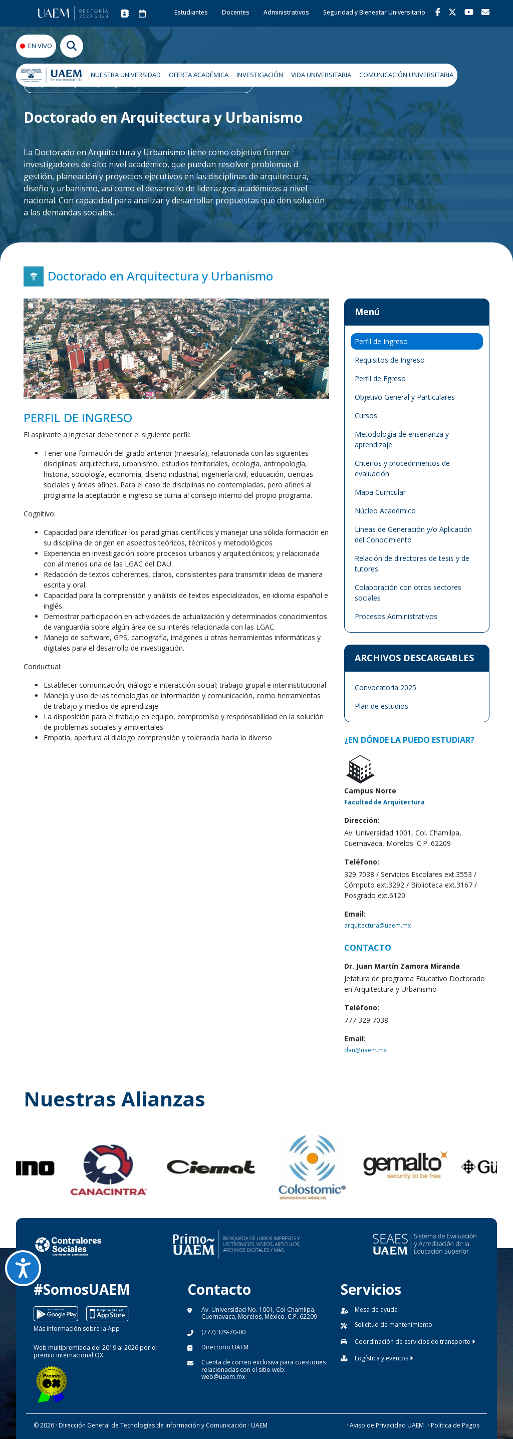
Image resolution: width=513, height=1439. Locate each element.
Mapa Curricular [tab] (380, 492)
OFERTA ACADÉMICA (198, 74)
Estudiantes (191, 12)
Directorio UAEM (224, 1347)
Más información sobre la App (77, 1328)
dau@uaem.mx (365, 1050)
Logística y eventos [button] (384, 1358)
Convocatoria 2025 (385, 687)
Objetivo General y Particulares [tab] (405, 397)
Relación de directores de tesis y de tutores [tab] (412, 563)
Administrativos (286, 12)
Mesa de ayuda (376, 1309)
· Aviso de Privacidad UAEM (385, 1425)
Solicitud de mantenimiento (393, 1324)
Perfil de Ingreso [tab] (381, 341)
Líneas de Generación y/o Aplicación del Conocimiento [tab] (413, 534)
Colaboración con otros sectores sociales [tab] (408, 593)
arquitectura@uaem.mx (377, 925)
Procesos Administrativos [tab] (396, 616)
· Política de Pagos (453, 1425)
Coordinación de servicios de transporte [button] (415, 1341)
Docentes (235, 12)
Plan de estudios (381, 706)
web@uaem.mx (223, 1376)
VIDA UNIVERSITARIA (321, 74)
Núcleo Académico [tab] (385, 510)
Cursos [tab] (366, 415)
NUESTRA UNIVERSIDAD (126, 74)
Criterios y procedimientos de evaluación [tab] (402, 468)
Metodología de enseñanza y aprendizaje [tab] (402, 439)
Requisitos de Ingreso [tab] (390, 360)
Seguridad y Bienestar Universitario (374, 12)
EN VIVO (40, 45)
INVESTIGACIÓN (259, 74)
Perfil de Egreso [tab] (380, 378)
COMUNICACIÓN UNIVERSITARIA (406, 74)
